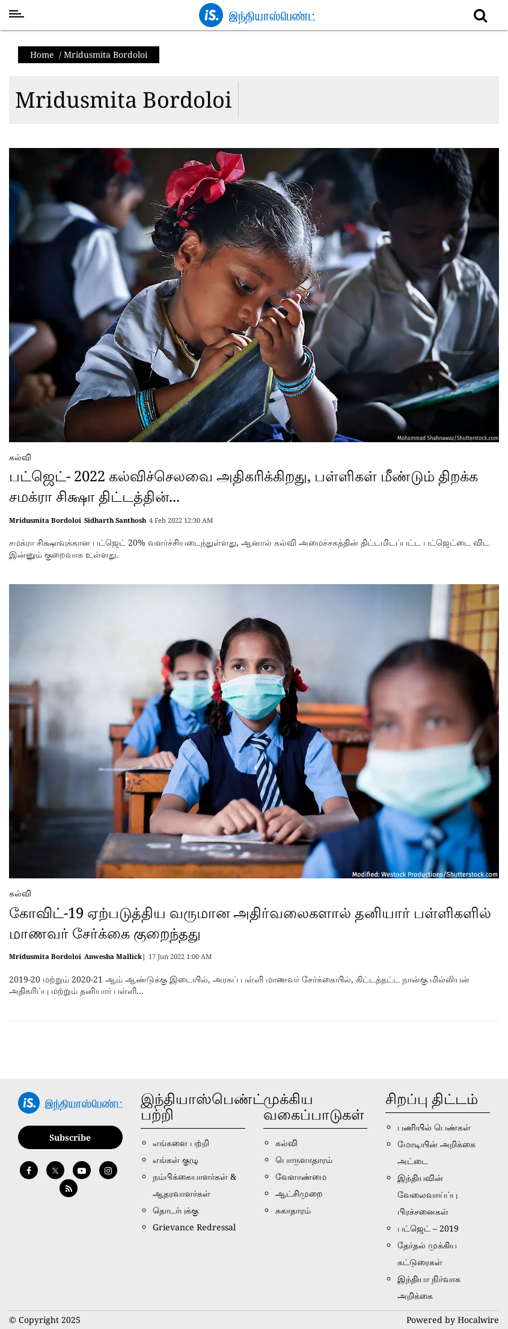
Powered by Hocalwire (452, 1319)
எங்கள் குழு (175, 1159)
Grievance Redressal (194, 1227)
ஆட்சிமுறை (299, 1193)
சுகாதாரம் (293, 1210)
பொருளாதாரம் (303, 1159)
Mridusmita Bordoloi (123, 99)
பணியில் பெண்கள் (434, 1127)
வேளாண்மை (300, 1176)
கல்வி (20, 457)
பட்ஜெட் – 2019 (428, 1228)
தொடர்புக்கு (175, 1210)
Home (42, 54)
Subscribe (70, 1137)
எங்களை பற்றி (181, 1143)
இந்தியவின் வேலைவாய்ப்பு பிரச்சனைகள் (427, 1194)
